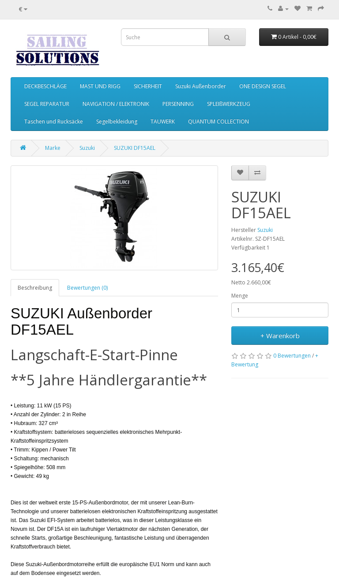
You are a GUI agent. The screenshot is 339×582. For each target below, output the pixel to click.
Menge (239, 295)
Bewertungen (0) (87, 287)
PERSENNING (178, 104)
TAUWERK (163, 121)
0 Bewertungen (292, 355)
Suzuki (87, 148)
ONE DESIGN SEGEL (262, 86)
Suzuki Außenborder (200, 86)
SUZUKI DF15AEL (134, 148)
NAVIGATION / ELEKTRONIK (116, 104)
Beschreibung (35, 287)
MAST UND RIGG (100, 86)
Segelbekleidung (116, 121)
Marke (52, 148)
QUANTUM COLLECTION (218, 121)
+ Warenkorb (280, 335)
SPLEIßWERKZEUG (228, 104)
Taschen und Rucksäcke (53, 121)
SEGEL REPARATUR (46, 104)
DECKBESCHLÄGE (45, 86)
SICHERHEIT (148, 86)
